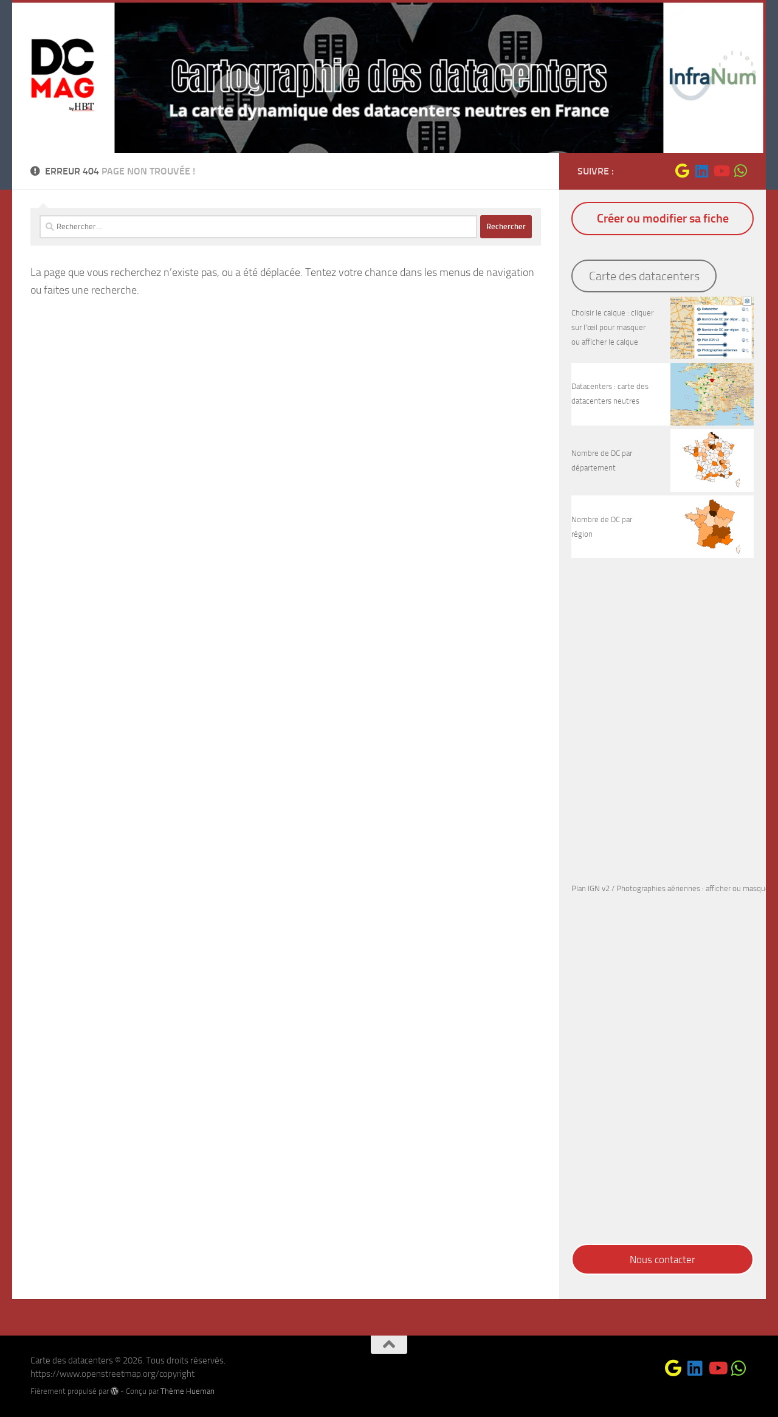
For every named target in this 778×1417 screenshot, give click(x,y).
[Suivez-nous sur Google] (682, 171)
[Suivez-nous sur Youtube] (721, 171)
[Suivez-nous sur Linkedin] (701, 171)
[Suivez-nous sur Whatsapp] (740, 171)
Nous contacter (662, 1259)
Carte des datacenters (644, 276)
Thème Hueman (187, 1391)
